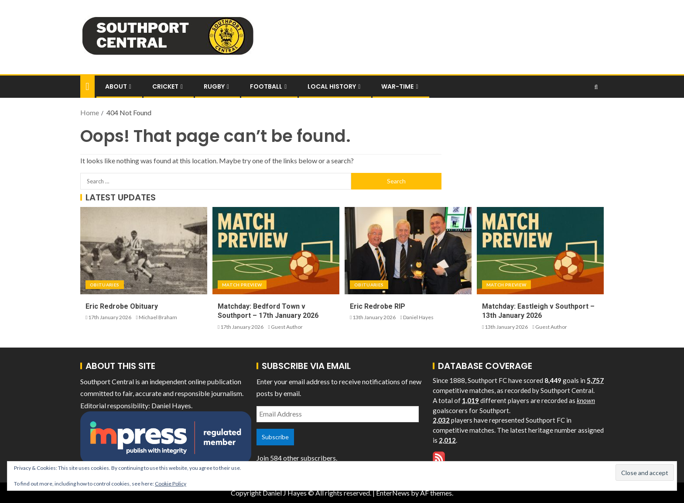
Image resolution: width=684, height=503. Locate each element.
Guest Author (287, 327)
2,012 (447, 440)
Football (266, 86)
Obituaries (105, 284)
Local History (332, 86)
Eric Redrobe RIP (377, 306)
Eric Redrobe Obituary (122, 306)
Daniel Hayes (418, 317)
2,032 (441, 420)
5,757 (595, 380)
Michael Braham (158, 317)
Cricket (165, 86)
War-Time (397, 86)
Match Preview (242, 284)
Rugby (214, 86)
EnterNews (393, 493)
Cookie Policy (170, 483)
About (116, 86)
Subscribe (275, 437)
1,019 (470, 400)
